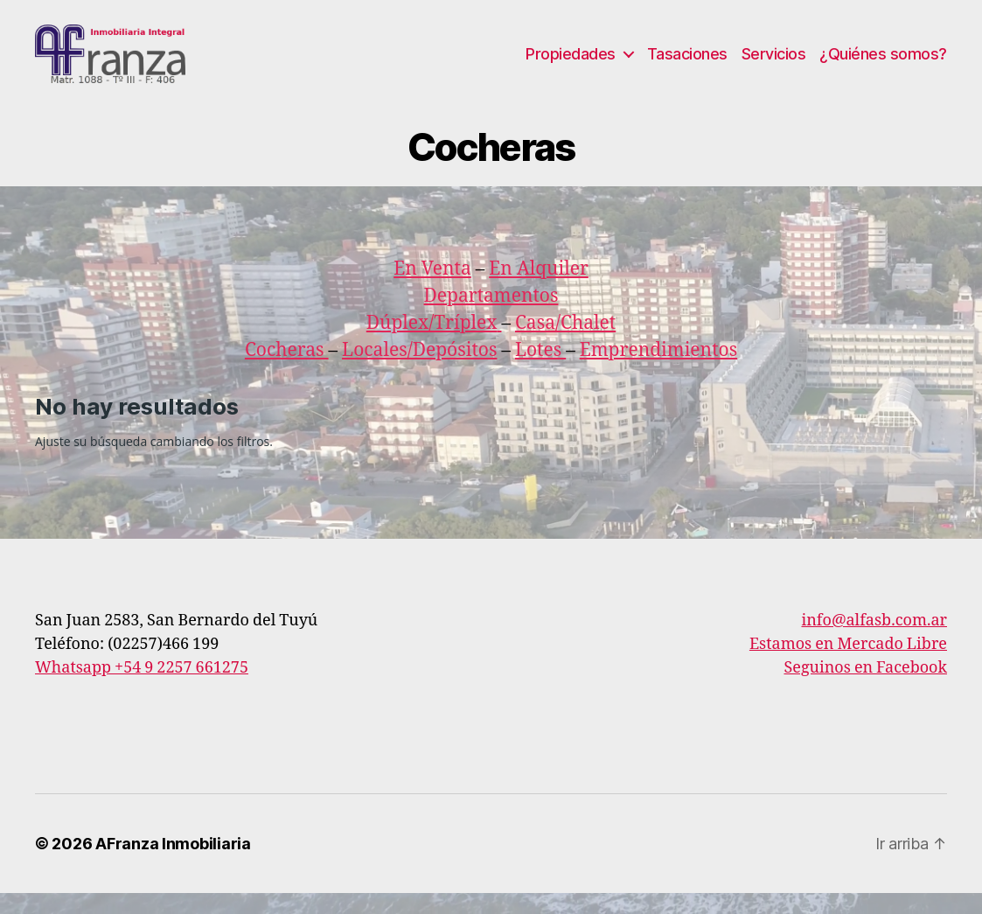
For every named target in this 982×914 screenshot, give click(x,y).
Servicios (774, 63)
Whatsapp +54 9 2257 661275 (141, 689)
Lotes (540, 370)
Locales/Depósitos (419, 370)
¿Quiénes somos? (883, 63)
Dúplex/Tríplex (432, 343)
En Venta (432, 289)
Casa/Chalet (565, 343)
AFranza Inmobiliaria (173, 864)
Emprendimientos (658, 370)
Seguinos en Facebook (865, 689)
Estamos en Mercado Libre (848, 665)
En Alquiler (539, 289)
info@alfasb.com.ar (875, 641)
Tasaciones (687, 63)
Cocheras (287, 370)
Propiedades (571, 63)
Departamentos (491, 316)
